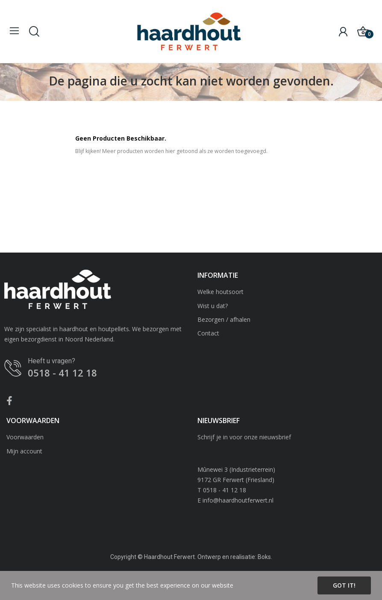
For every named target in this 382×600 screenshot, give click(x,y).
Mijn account (24, 451)
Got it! (344, 585)
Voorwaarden (25, 437)
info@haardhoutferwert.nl (238, 500)
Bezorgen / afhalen (223, 319)
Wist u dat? (212, 306)
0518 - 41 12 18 (62, 372)
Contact (208, 333)
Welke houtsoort (220, 292)
